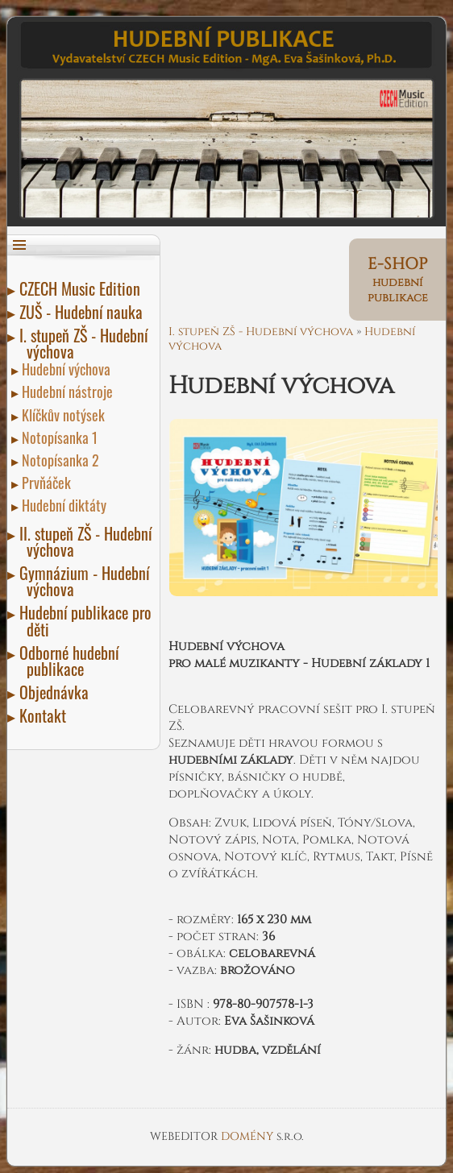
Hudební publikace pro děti (89, 620)
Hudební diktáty (66, 505)
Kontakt (46, 715)
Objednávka (58, 692)
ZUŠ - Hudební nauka (85, 311)
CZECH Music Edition (83, 288)
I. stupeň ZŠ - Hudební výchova (87, 343)
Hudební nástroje (70, 391)
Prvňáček (49, 482)
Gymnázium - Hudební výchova (88, 580)
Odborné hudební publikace (72, 660)
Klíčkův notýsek (66, 415)
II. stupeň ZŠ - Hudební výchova (89, 541)
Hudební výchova (68, 369)
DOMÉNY (248, 1136)
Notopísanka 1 (62, 437)
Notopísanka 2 (63, 460)
